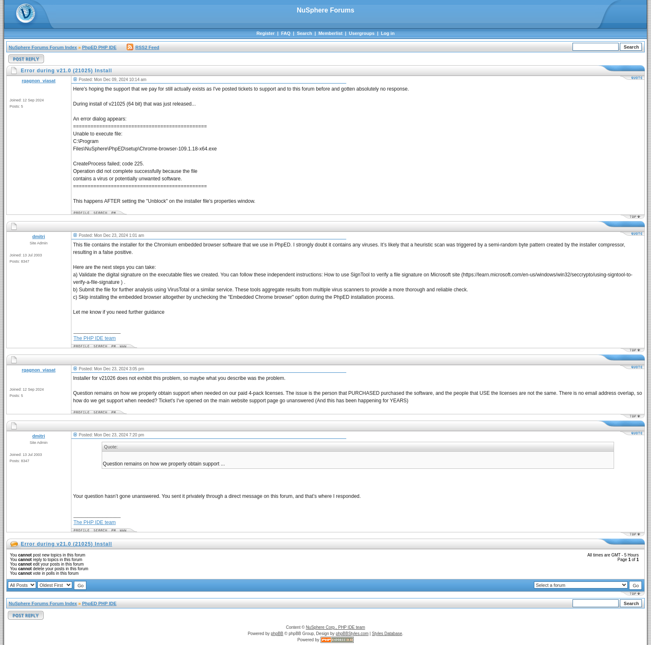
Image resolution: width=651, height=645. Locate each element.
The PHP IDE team (94, 338)
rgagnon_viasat (38, 80)
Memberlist (330, 33)
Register (266, 33)
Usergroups (361, 33)
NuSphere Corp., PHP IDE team (335, 627)
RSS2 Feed (143, 47)
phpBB (277, 633)
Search (304, 33)
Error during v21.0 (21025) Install (66, 544)
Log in (387, 33)
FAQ (286, 33)
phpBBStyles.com (352, 633)
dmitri (38, 236)
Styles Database (387, 633)
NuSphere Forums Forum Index (43, 47)
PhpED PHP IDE (99, 47)
